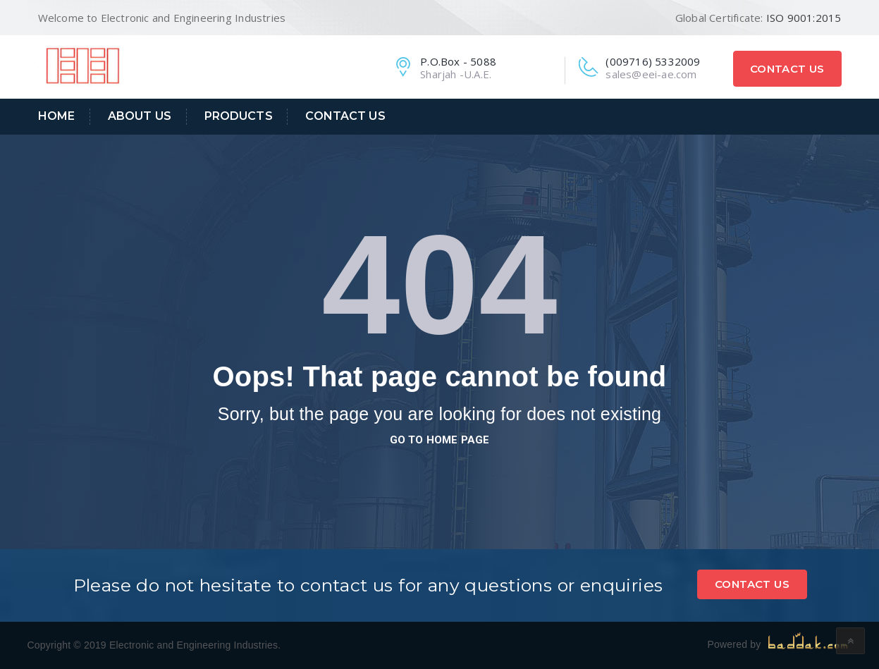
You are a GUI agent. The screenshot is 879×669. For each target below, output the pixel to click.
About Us (139, 116)
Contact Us (787, 68)
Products (238, 116)
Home (56, 116)
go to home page (440, 440)
